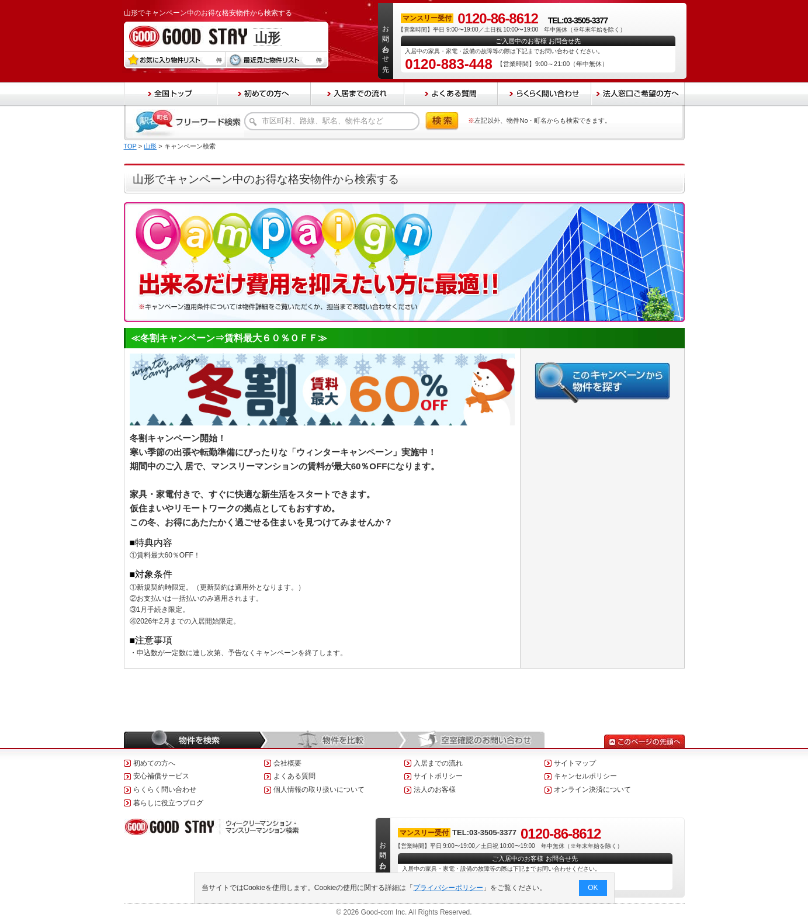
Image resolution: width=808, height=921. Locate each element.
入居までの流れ (438, 763)
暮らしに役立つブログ (168, 803)
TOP (130, 146)
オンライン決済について (592, 789)
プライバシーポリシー (448, 888)
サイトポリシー (438, 776)
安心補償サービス (161, 776)
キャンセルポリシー (585, 776)
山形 (150, 146)
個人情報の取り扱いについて (319, 789)
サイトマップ (575, 763)
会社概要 (287, 763)
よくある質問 (294, 776)
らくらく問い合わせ (164, 789)
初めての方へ (154, 763)
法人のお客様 (435, 789)
